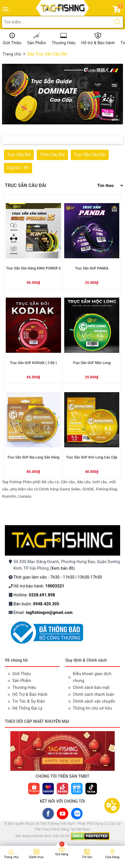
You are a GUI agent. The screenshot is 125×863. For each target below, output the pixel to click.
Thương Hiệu (63, 43)
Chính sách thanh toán (93, 694)
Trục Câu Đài (19, 154)
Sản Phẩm (36, 43)
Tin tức (87, 857)
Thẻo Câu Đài (52, 154)
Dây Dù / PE (18, 167)
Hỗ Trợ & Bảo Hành (29, 694)
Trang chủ (11, 857)
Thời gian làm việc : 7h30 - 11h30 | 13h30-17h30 (57, 577)
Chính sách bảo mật (91, 687)
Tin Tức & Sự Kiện (28, 701)
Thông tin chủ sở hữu (92, 708)
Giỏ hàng (61, 854)
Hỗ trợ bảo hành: (38, 586)
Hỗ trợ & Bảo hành (98, 43)
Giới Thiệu (12, 43)
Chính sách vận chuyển (94, 701)
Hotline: (34, 595)
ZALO (77, 814)
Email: (43, 612)
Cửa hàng (112, 857)
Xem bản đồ (62, 568)
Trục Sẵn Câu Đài (90, 154)
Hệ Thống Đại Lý (27, 708)
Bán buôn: (36, 604)
